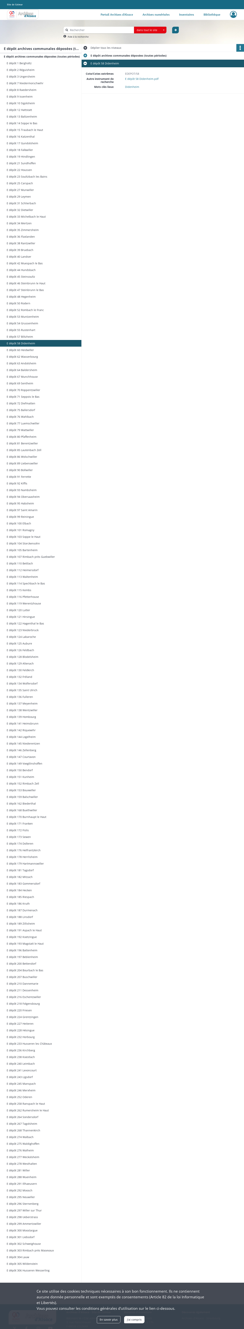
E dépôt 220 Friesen (19, 1010)
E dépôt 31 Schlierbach (21, 203)
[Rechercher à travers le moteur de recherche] (100, 30)
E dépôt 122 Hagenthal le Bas (25, 623)
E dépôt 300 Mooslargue (22, 1230)
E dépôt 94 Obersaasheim (23, 497)
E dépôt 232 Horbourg (21, 1037)
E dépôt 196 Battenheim (22, 950)
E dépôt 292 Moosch (19, 1190)
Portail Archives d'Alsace (117, 14)
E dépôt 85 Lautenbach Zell (24, 450)
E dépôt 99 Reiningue (20, 517)
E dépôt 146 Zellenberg (21, 750)
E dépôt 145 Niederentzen (23, 743)
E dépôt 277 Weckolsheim (23, 1157)
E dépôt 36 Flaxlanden (21, 236)
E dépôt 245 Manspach (21, 1083)
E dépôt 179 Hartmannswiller (25, 863)
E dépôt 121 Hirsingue (21, 617)
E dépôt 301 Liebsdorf (21, 1237)
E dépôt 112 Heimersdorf (23, 570)
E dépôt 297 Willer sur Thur (24, 1210)
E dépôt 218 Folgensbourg (23, 1003)
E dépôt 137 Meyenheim (22, 703)
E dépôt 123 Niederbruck (23, 630)
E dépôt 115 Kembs (19, 590)
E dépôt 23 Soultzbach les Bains (27, 176)
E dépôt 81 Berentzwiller (22, 443)
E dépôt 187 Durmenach (22, 910)
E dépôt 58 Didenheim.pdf (142, 79)
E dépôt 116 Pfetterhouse (23, 597)
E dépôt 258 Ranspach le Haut (26, 1103)
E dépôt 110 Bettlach (20, 563)
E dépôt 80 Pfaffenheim (21, 436)
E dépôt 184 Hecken (19, 890)
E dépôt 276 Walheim (20, 1150)
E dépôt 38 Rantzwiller (21, 243)
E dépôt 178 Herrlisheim (22, 857)
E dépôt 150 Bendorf (20, 770)
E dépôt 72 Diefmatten (21, 403)
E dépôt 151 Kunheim (20, 777)
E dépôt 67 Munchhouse (22, 376)
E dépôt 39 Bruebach (20, 250)
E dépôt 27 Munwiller (20, 190)
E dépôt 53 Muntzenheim (23, 316)
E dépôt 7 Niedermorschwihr (25, 83)
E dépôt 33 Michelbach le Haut (26, 216)
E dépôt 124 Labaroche (21, 637)
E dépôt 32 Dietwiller (20, 210)
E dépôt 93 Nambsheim (22, 490)
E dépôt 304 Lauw (18, 1257)
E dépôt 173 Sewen (19, 837)
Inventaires (186, 14)
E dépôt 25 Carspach (20, 183)
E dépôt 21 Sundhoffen (21, 163)
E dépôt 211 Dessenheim (22, 990)
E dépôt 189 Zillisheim (21, 923)
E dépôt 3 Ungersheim (21, 76)
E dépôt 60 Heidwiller (20, 350)
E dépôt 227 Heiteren (20, 1023)
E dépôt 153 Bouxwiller (21, 790)
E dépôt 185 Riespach (20, 897)
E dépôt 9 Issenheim (20, 96)
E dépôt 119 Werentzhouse (24, 603)
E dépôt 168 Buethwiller (22, 810)
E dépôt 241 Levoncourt (22, 1070)
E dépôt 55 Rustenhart (21, 330)
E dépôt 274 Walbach (20, 1137)
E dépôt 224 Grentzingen (22, 1017)
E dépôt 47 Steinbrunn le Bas (25, 290)
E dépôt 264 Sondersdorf (22, 1117)
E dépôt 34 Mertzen (19, 223)
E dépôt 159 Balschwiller (22, 797)
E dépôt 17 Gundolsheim (22, 143)
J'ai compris (134, 1319)
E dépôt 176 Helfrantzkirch (24, 850)
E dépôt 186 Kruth (18, 903)
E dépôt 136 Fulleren (20, 697)
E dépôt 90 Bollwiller (20, 470)
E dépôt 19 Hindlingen (21, 156)
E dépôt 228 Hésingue (21, 1030)
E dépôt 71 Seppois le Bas (23, 396)
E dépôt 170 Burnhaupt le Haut (26, 817)
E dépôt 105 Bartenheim (22, 550)
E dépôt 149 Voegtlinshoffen (24, 763)
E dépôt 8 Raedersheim (21, 90)
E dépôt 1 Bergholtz (19, 63)
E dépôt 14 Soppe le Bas (22, 123)
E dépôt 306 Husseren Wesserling (28, 1270)
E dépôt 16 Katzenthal (21, 136)
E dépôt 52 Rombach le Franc (25, 310)
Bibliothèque (212, 14)
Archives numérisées (156, 14)
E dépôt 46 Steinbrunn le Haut (26, 283)
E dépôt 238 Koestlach (21, 1057)
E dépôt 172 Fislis (18, 830)
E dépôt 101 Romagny (20, 530)
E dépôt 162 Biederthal (21, 803)
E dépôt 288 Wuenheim (21, 1177)
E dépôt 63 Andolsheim (21, 363)
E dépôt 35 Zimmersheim (23, 230)
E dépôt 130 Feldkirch (20, 670)
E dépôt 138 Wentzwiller (22, 710)
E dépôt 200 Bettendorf (21, 963)
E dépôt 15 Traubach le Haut (25, 130)
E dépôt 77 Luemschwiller (23, 423)
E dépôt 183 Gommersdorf (23, 883)
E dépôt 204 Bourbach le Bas (25, 970)
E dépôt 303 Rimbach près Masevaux (30, 1250)
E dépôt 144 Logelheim (21, 737)
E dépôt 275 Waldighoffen (23, 1143)
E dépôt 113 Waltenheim (22, 577)
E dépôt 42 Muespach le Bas (25, 263)
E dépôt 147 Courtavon (21, 757)
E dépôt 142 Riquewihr (21, 730)
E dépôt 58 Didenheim (21, 343)
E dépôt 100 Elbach (19, 523)
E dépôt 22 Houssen (19, 170)
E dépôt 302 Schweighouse (24, 1244)
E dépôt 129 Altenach (20, 663)
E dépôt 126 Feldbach (20, 650)
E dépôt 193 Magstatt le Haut (25, 943)
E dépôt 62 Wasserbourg (22, 356)
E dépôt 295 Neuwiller (21, 1197)
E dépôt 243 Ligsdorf (20, 1077)
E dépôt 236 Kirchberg (21, 1050)
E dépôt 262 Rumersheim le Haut (28, 1110)
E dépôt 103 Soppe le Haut (23, 537)
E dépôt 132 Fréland (19, 677)
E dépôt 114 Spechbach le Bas (26, 583)
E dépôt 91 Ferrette (19, 477)
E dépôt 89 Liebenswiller (22, 463)
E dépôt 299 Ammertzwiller (24, 1224)
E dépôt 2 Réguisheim (21, 70)
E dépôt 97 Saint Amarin (22, 510)
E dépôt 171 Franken (20, 823)
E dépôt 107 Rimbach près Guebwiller (31, 557)
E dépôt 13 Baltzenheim (22, 116)
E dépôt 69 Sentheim (20, 383)
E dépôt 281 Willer (18, 1170)
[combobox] (150, 30)
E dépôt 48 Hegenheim (21, 296)
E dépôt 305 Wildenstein (22, 1264)
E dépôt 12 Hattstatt (19, 110)
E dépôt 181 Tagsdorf (20, 870)
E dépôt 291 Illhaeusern (22, 1184)
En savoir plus (109, 1319)
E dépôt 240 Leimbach (21, 1063)
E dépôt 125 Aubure (19, 643)
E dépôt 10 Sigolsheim (21, 103)
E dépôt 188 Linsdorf (20, 917)
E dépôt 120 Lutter (18, 610)
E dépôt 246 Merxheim (21, 1090)
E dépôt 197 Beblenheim (22, 957)
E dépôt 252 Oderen (19, 1097)
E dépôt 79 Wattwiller (20, 430)
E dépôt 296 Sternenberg (23, 1204)
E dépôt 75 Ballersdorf (21, 410)
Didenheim (132, 87)
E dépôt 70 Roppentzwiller (23, 390)
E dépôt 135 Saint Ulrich (22, 690)
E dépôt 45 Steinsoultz (21, 276)
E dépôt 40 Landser (19, 256)
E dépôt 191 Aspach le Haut (24, 930)
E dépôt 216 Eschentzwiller (24, 997)
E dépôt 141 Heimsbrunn (23, 723)
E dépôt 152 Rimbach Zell (23, 783)
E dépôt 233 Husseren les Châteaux (29, 1043)
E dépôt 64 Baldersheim (22, 370)
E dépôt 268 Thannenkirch (23, 1130)
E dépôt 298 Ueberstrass (22, 1217)
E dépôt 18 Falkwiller (20, 150)
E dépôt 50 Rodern (18, 303)
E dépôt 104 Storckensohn (23, 543)
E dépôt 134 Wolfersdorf (22, 683)
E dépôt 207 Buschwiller (22, 977)
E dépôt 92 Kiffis (17, 483)
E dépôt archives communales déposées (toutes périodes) (42, 56)
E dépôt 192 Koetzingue (22, 937)
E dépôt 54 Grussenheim (22, 323)
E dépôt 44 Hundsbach (21, 270)
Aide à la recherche (78, 36)
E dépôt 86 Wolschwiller (22, 456)
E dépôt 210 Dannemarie (22, 983)
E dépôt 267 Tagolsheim (22, 1123)
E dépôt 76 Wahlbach (20, 416)
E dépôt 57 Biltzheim (20, 336)
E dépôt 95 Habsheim (20, 503)
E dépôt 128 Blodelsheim (22, 657)
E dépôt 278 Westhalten (22, 1163)
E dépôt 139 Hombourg (21, 717)
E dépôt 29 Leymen (19, 196)
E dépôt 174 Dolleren (20, 843)
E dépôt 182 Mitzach (20, 877)
